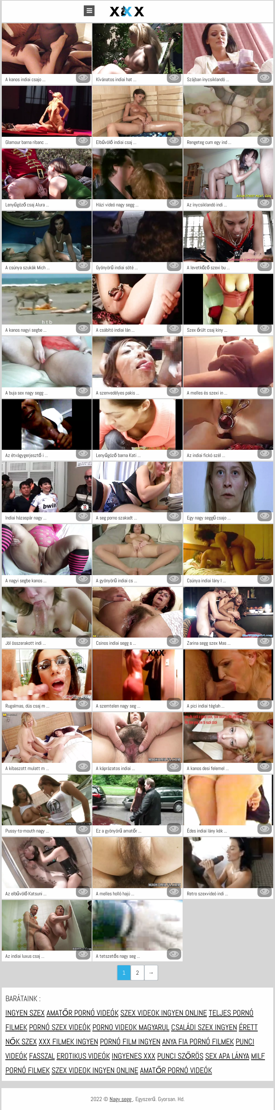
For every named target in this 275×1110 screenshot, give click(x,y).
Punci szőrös (180, 1056)
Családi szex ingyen (204, 1027)
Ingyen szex (25, 1013)
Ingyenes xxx (133, 1056)
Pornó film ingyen (130, 1041)
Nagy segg (121, 1099)
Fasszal (42, 1056)
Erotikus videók (83, 1056)
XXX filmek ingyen (68, 1041)
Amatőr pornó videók (83, 1013)
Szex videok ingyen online (163, 1013)
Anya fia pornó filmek (198, 1041)
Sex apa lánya (227, 1056)
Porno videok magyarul (130, 1027)
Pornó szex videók (60, 1027)
